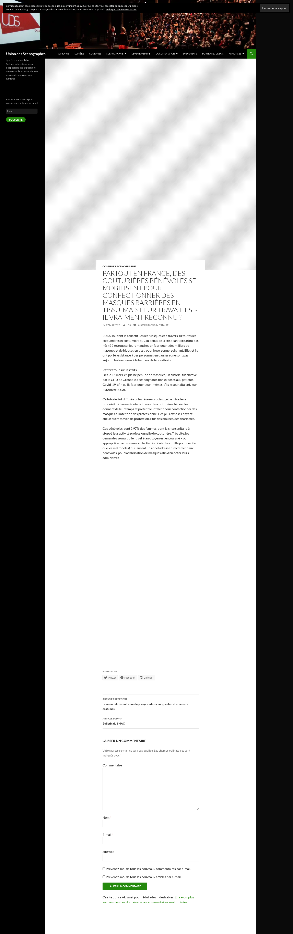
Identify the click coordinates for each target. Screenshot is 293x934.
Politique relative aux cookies (121, 9)
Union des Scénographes (26, 53)
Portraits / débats (213, 53)
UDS (128, 325)
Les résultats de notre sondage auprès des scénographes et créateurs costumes (151, 704)
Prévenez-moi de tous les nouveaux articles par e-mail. (143, 877)
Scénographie (114, 53)
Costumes (95, 53)
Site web (108, 851)
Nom (107, 817)
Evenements (190, 53)
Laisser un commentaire (152, 325)
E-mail (108, 834)
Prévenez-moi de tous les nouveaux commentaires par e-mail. (148, 869)
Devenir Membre (140, 53)
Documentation (165, 53)
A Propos (63, 53)
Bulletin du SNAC (151, 720)
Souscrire (16, 119)
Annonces (235, 53)
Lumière (79, 53)
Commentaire (112, 765)
